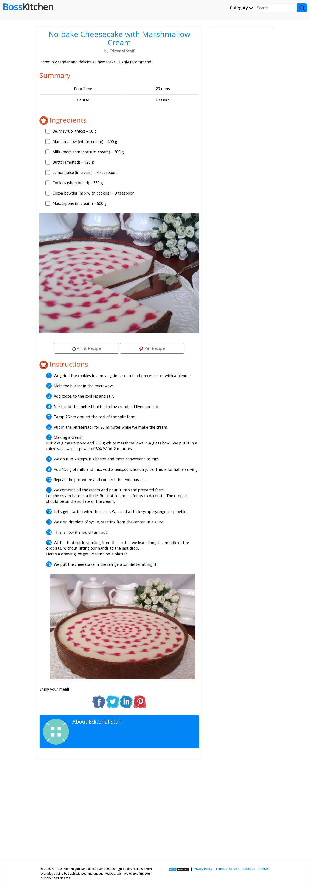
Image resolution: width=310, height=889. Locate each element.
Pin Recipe (152, 348)
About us (249, 869)
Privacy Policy (202, 869)
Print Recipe (86, 348)
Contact (264, 869)
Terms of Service (227, 869)
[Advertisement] (119, 808)
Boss (28, 7)
